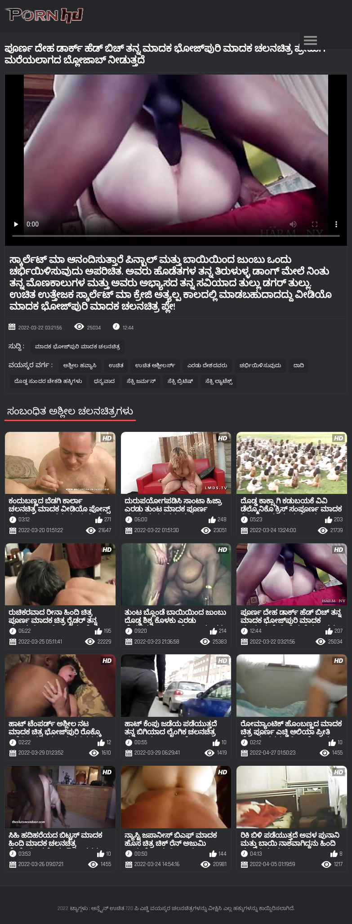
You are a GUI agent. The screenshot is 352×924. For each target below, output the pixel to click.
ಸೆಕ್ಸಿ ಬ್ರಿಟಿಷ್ (180, 381)
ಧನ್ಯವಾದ (104, 381)
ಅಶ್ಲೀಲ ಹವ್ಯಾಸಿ (79, 365)
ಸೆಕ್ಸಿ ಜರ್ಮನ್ (141, 381)
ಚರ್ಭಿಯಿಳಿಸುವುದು (260, 365)
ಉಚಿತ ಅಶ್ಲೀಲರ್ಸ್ (155, 365)
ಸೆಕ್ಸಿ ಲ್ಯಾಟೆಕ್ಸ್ (218, 381)
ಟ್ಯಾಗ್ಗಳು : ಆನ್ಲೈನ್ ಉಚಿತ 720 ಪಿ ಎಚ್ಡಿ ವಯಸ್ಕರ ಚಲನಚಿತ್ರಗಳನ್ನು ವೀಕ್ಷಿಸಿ (146, 908)
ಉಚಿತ (116, 365)
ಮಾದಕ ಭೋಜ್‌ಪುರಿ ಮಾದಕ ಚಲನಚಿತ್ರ (77, 346)
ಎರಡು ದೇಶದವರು (207, 365)
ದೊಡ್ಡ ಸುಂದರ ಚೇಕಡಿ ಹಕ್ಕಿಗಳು (48, 381)
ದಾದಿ (299, 365)
